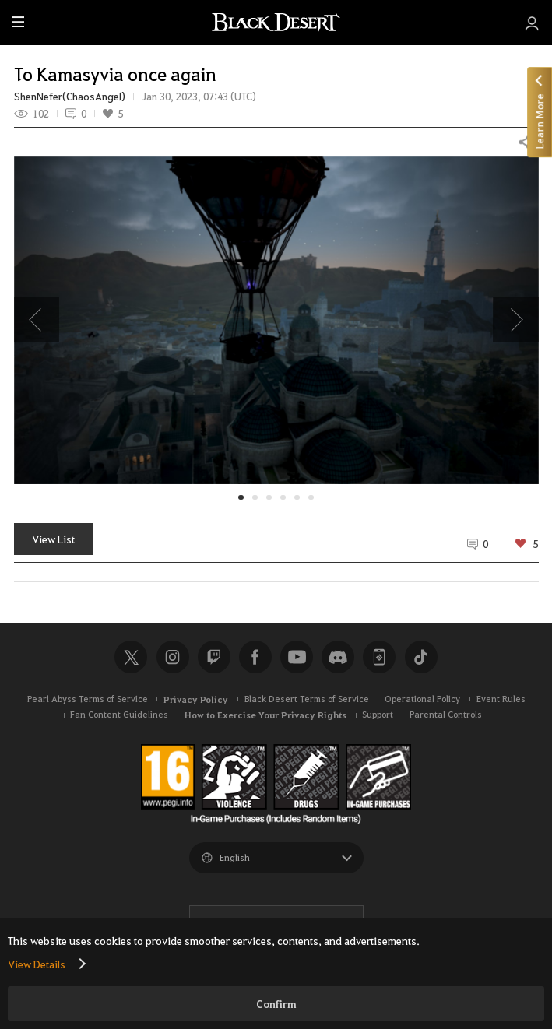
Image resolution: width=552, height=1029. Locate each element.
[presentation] (36, 319)
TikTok (421, 657)
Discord (338, 657)
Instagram (172, 657)
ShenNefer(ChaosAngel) (69, 96)
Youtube (296, 657)
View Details (36, 964)
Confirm (276, 1003)
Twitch (214, 657)
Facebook (255, 657)
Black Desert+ (379, 657)
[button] (276, 320)
